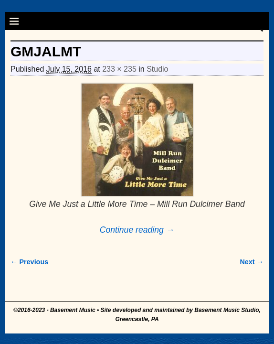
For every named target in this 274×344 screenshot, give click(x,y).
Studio (157, 69)
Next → (251, 262)
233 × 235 (119, 69)
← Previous (29, 262)
